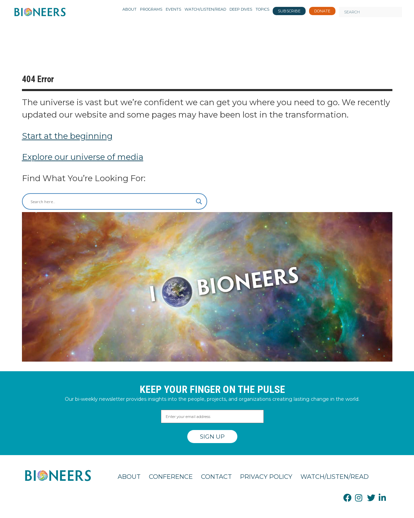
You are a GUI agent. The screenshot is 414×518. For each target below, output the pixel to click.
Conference (171, 477)
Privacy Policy (266, 477)
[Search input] (111, 201)
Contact (216, 477)
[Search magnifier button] (199, 201)
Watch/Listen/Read (334, 477)
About (129, 477)
